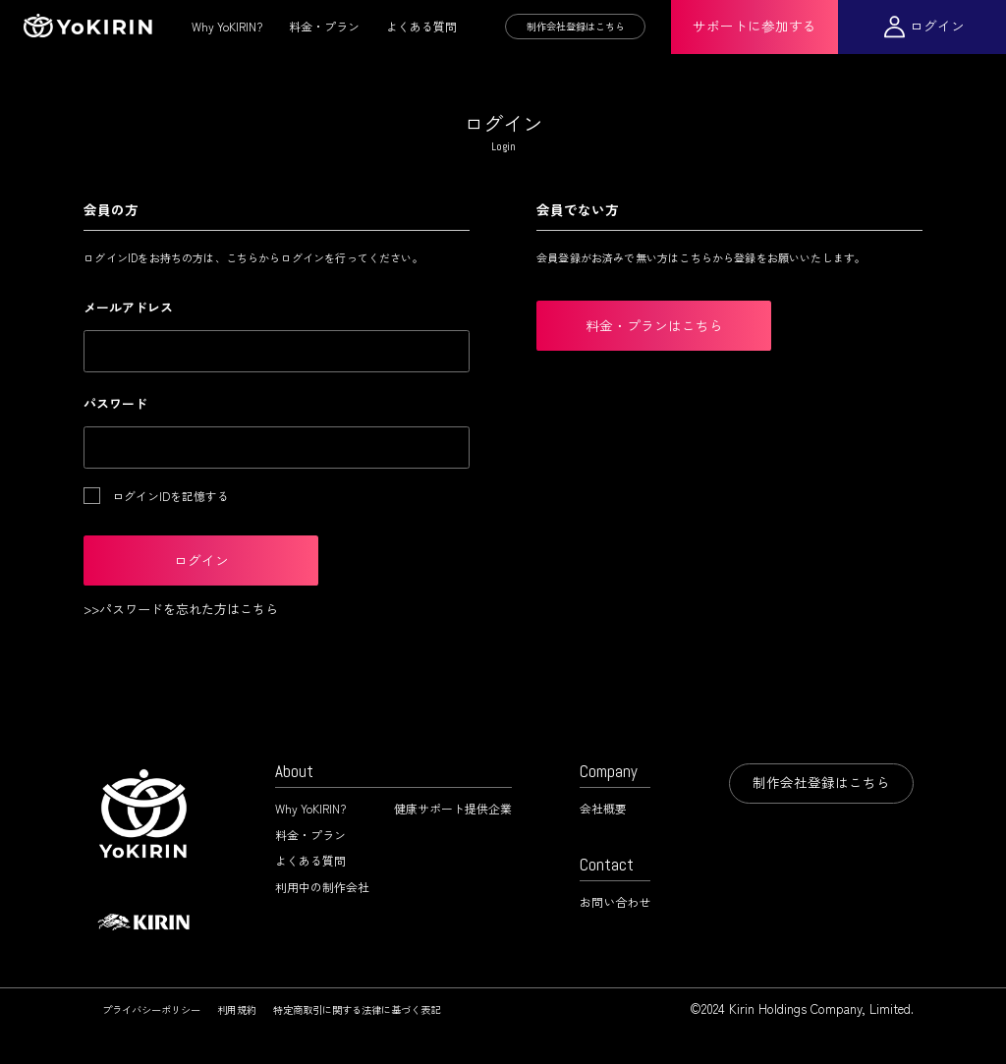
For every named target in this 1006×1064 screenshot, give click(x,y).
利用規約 (236, 1009)
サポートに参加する (754, 25)
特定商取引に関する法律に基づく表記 (356, 1009)
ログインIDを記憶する (170, 495)
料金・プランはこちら (654, 325)
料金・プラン (324, 26)
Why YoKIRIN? (227, 26)
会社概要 (603, 808)
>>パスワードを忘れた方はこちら (181, 608)
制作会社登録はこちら (576, 26)
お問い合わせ (615, 901)
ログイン (937, 25)
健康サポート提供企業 (453, 808)
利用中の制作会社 (322, 886)
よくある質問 (421, 26)
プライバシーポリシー (151, 1009)
